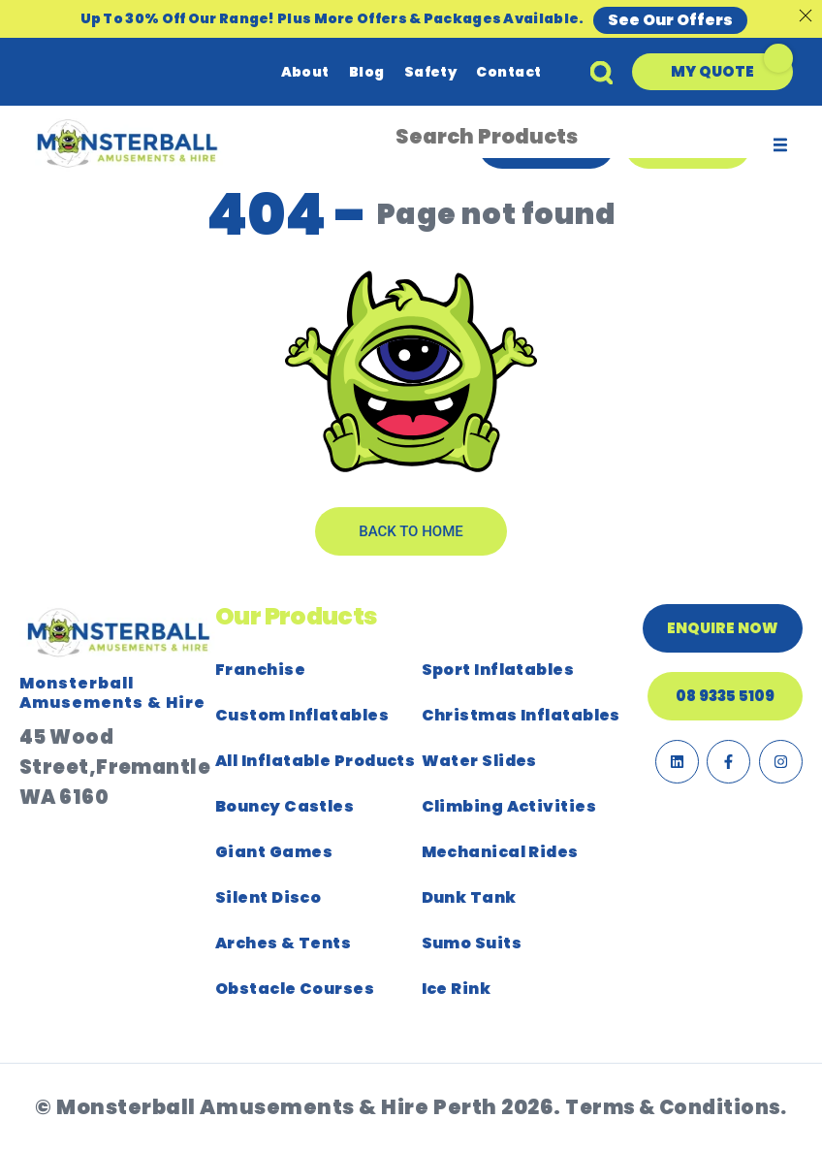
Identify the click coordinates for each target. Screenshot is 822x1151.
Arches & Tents (283, 943)
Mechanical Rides (500, 852)
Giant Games (273, 852)
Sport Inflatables (498, 669)
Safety (431, 71)
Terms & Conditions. (676, 1107)
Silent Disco (268, 897)
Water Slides (479, 761)
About (305, 71)
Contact (508, 71)
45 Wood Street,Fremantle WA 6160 (114, 766)
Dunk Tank (469, 897)
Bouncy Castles (284, 806)
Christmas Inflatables (521, 715)
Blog (367, 71)
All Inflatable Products (315, 761)
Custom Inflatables (302, 715)
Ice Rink (456, 988)
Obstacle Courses (294, 988)
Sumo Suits (472, 943)
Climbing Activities (509, 806)
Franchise (260, 669)
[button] (712, 71)
